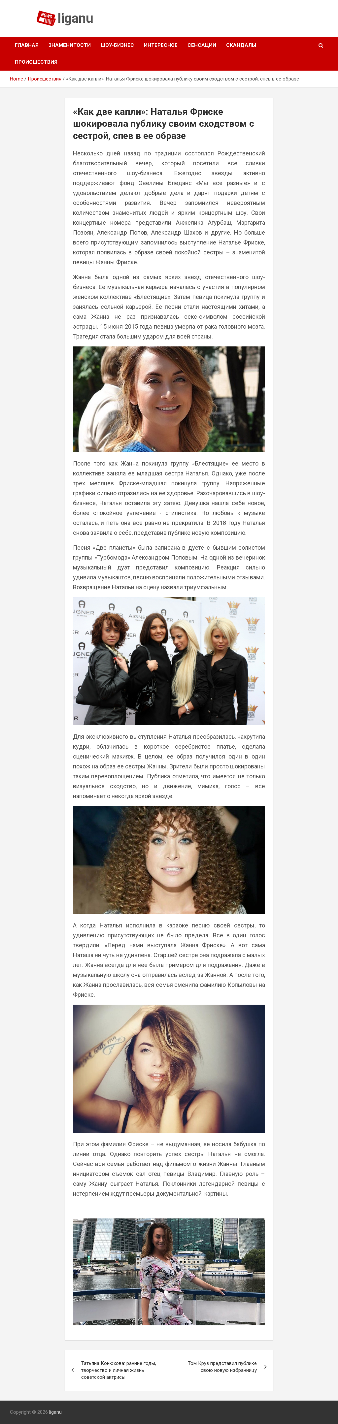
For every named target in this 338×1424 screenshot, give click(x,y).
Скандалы (241, 45)
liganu (75, 18)
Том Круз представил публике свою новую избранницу (222, 1366)
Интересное (161, 45)
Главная (27, 45)
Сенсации (201, 45)
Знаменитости (70, 45)
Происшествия (36, 62)
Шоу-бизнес (117, 45)
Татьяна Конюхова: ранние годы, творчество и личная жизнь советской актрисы (118, 1370)
